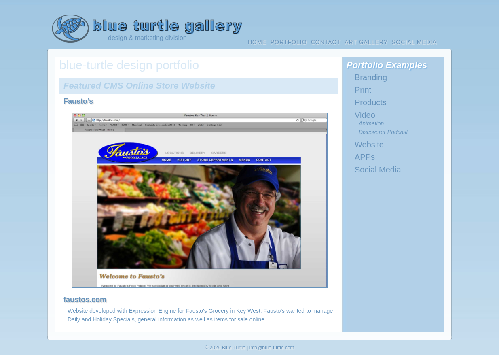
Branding (371, 77)
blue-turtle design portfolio (129, 65)
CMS (113, 86)
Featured (82, 86)
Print (363, 89)
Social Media (378, 169)
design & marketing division (147, 37)
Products (371, 102)
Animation (371, 123)
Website (198, 86)
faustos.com (84, 299)
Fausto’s (78, 101)
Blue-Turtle (233, 348)
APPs (365, 157)
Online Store (152, 86)
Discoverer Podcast (383, 132)
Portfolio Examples (387, 65)
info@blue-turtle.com (272, 348)
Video (365, 115)
